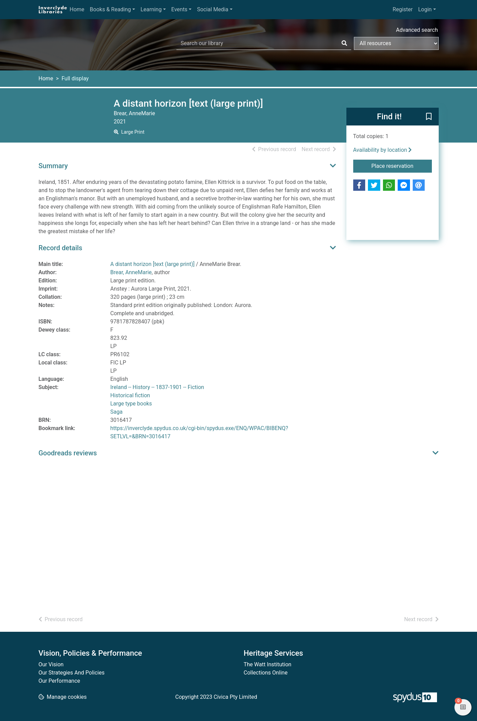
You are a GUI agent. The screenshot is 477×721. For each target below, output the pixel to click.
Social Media (212, 9)
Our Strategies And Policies (72, 672)
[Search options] (396, 43)
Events (179, 9)
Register (403, 9)
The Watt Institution (268, 664)
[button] (429, 116)
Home (77, 9)
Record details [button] (60, 248)
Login (425, 9)
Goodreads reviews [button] (68, 453)
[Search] (344, 43)
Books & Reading (110, 9)
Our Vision (51, 664)
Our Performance (59, 681)
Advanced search (417, 30)
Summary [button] (53, 166)
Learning (151, 9)
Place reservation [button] (401, 165)
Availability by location (382, 150)
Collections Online (266, 672)
